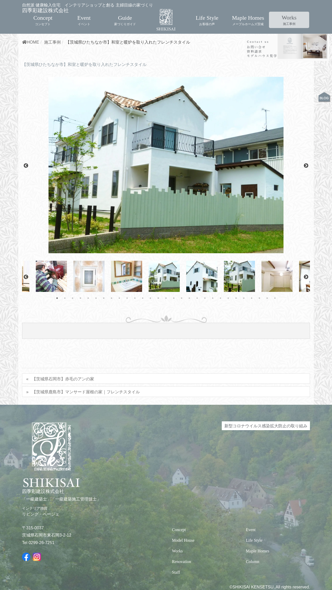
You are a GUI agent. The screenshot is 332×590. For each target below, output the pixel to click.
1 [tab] (57, 325)
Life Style (207, 15)
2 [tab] (64, 325)
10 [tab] (127, 325)
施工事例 (52, 70)
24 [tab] (236, 325)
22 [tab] (220, 325)
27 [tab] (259, 325)
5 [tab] (88, 325)
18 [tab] (189, 325)
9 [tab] (119, 325)
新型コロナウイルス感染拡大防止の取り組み (265, 453)
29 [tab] (275, 325)
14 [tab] (158, 325)
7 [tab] (103, 325)
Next (306, 193)
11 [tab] (134, 325)
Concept (42, 15)
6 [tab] (96, 325)
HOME (30, 70)
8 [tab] (111, 325)
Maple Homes (248, 15)
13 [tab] (150, 325)
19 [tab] (197, 325)
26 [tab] (251, 325)
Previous (26, 193)
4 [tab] (80, 325)
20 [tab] (205, 325)
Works (289, 15)
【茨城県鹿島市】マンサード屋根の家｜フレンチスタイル (86, 419)
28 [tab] (267, 325)
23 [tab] (228, 325)
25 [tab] (243, 325)
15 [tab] (166, 325)
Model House (183, 568)
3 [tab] (72, 325)
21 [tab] (212, 325)
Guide (125, 15)
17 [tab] (181, 325)
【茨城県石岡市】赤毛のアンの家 (63, 406)
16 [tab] (173, 325)
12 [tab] (142, 325)
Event (84, 15)
